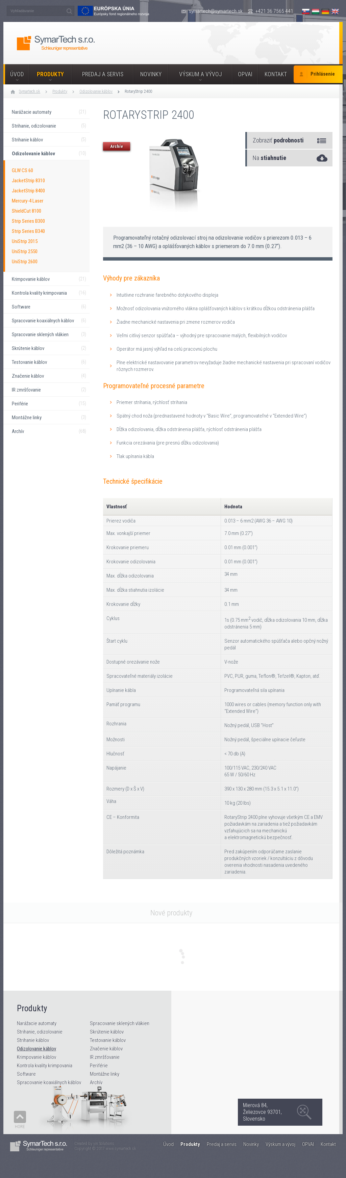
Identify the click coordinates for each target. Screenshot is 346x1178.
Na (269, 157)
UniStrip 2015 (25, 241)
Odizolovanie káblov (96, 91)
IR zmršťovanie (105, 1057)
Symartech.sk (29, 91)
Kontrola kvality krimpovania (44, 1066)
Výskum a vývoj (200, 74)
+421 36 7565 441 (274, 11)
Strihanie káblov (33, 1040)
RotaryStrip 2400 (138, 91)
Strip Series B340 (28, 231)
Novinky (151, 74)
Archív (96, 1082)
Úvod (17, 74)
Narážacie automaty (36, 1023)
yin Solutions (103, 1143)
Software (26, 1074)
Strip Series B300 (28, 221)
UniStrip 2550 (25, 251)
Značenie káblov (106, 1049)
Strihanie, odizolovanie (40, 1032)
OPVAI (245, 74)
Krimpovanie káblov (36, 1057)
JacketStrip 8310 (28, 181)
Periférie (99, 1066)
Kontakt (276, 74)
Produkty (50, 74)
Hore (20, 1126)
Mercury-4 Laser (27, 201)
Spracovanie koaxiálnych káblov (49, 1082)
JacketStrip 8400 (28, 191)
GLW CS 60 (22, 170)
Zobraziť (278, 140)
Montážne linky (104, 1074)
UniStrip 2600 (25, 262)
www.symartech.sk (121, 1148)
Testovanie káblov (108, 1040)
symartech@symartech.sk (216, 11)
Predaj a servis (102, 74)
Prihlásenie (323, 74)
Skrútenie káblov (107, 1032)
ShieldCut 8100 (26, 211)
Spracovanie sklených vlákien (119, 1023)
